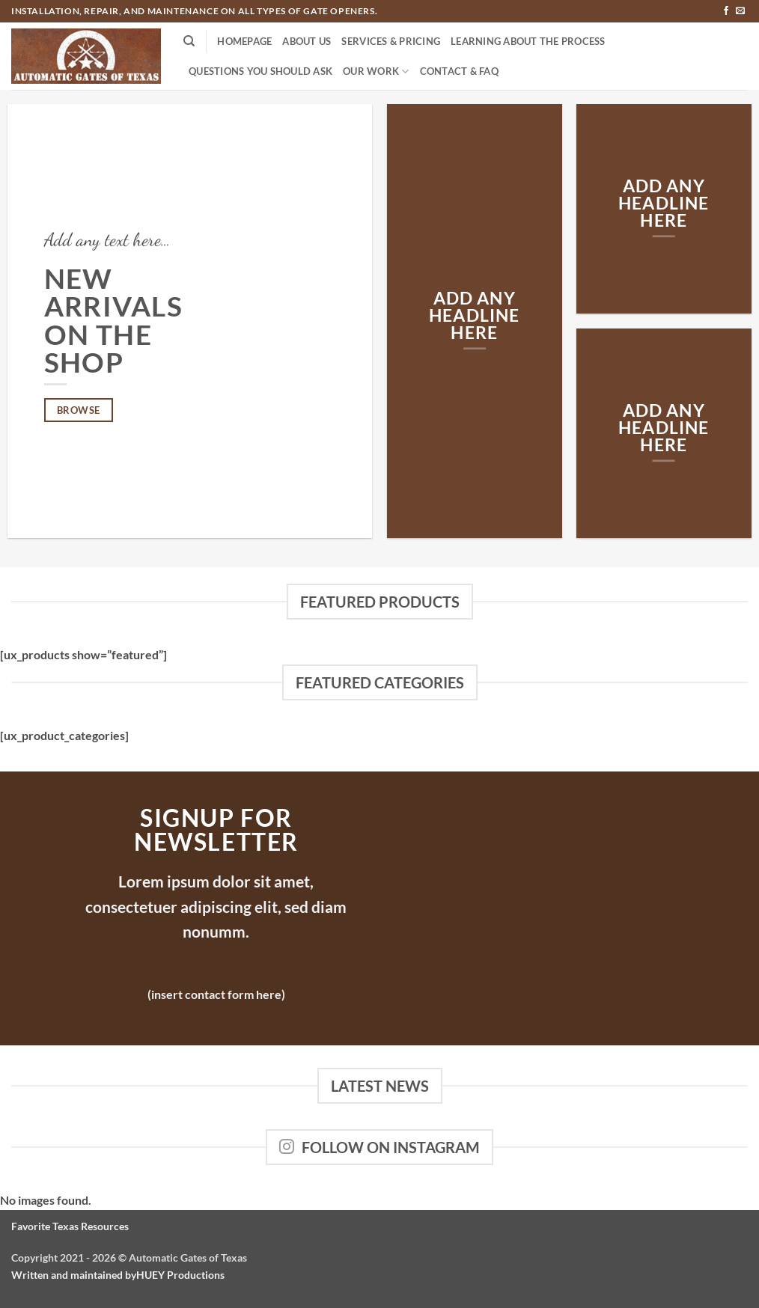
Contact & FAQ (459, 71)
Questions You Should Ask (260, 71)
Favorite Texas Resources (70, 1226)
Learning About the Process (528, 41)
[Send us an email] (740, 11)
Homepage (244, 41)
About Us (306, 41)
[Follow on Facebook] (726, 11)
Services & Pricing (390, 41)
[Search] (189, 41)
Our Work (376, 71)
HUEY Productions (180, 1274)
